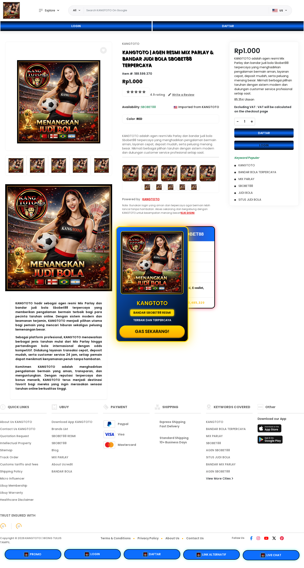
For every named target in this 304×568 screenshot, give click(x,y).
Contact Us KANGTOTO (17, 429)
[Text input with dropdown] (176, 10)
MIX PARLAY (60, 457)
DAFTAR (228, 26)
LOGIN (76, 26)
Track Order (9, 457)
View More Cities (219, 478)
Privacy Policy (148, 538)
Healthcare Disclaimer (17, 500)
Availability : (131, 107)
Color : (134, 119)
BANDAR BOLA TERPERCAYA (226, 429)
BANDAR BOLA (62, 471)
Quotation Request (14, 436)
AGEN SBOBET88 (218, 450)
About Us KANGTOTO (16, 422)
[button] (103, 50)
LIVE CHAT (271, 556)
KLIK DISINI (188, 213)
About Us (172, 538)
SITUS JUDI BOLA (218, 457)
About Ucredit (62, 464)
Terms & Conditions (116, 538)
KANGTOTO (130, 44)
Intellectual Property (15, 443)
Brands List (60, 429)
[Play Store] (270, 441)
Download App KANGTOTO (72, 422)
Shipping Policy (11, 471)
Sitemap (6, 450)
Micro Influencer (12, 478)
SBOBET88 (59, 443)
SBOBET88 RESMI (64, 436)
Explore (46, 10)
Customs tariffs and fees (19, 464)
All (74, 10)
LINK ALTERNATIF (211, 555)
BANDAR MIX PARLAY (221, 464)
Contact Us (195, 538)
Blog (55, 450)
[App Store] (270, 429)
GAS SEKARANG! (152, 331)
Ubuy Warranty (11, 493)
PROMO (33, 554)
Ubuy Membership (13, 485)
